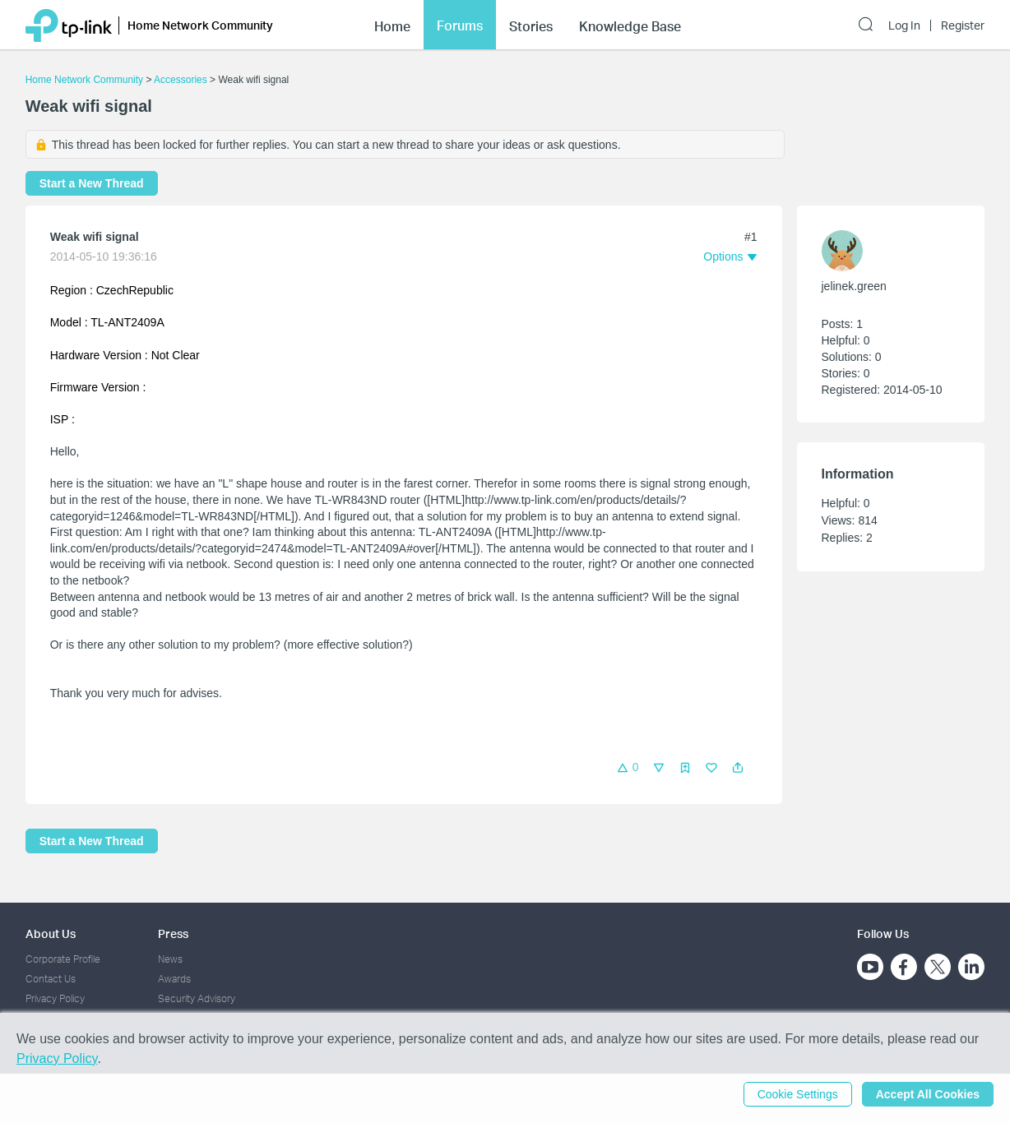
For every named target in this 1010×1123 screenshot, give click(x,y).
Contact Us (50, 979)
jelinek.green (854, 286)
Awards (174, 979)
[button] (737, 767)
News (170, 959)
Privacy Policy (55, 998)
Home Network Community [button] (200, 25)
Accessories (180, 79)
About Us (50, 933)
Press (173, 933)
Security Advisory (196, 998)
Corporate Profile (62, 959)
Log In (904, 25)
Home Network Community (84, 79)
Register (963, 25)
